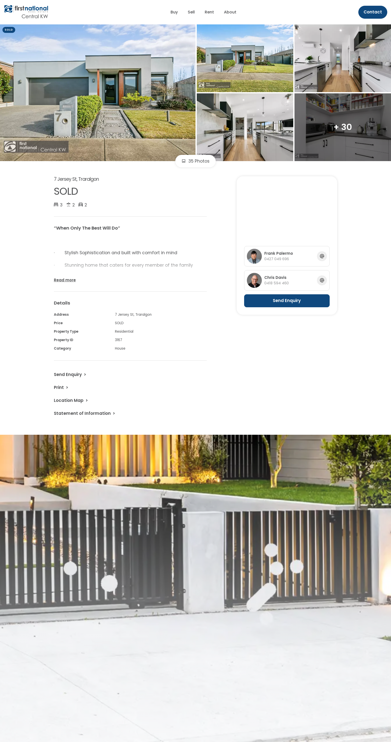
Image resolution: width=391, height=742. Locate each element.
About (230, 12)
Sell (191, 12)
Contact (373, 12)
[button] (61, 387)
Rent (209, 12)
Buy (174, 12)
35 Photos (195, 161)
